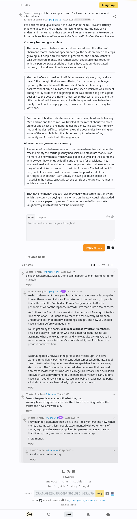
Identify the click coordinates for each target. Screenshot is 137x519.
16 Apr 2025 (72, 291)
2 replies (39, 394)
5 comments (40, 19)
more (102, 500)
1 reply (38, 271)
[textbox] (71, 230)
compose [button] (41, 217)
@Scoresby (89, 500)
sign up (108, 5)
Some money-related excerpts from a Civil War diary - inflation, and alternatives (66, 15)
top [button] (111, 265)
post (68, 514)
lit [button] (93, 265)
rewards (68, 476)
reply (94, 248)
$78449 (25, 5)
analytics (51, 481)
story (74, 486)
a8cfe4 (73, 504)
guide (61, 486)
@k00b (72, 500)
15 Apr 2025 (67, 19)
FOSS (37, 500)
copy (99, 493)
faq (50, 486)
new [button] (101, 265)
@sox (80, 500)
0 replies (42, 291)
